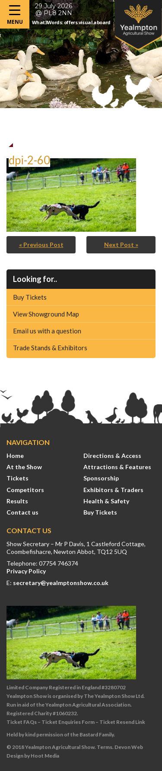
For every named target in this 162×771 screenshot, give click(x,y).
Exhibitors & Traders (113, 489)
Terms (104, 747)
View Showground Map (46, 314)
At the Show (24, 466)
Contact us (22, 512)
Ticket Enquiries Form (68, 722)
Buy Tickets (30, 297)
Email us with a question (47, 331)
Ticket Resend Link (122, 722)
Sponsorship (101, 478)
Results (17, 501)
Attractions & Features (117, 466)
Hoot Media (45, 755)
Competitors (25, 489)
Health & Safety (106, 501)
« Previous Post (41, 244)
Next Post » (121, 244)
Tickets (17, 478)
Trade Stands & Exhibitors (50, 348)
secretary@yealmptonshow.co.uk (60, 582)
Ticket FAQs (21, 722)
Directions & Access (112, 455)
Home (15, 455)
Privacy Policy (26, 571)
